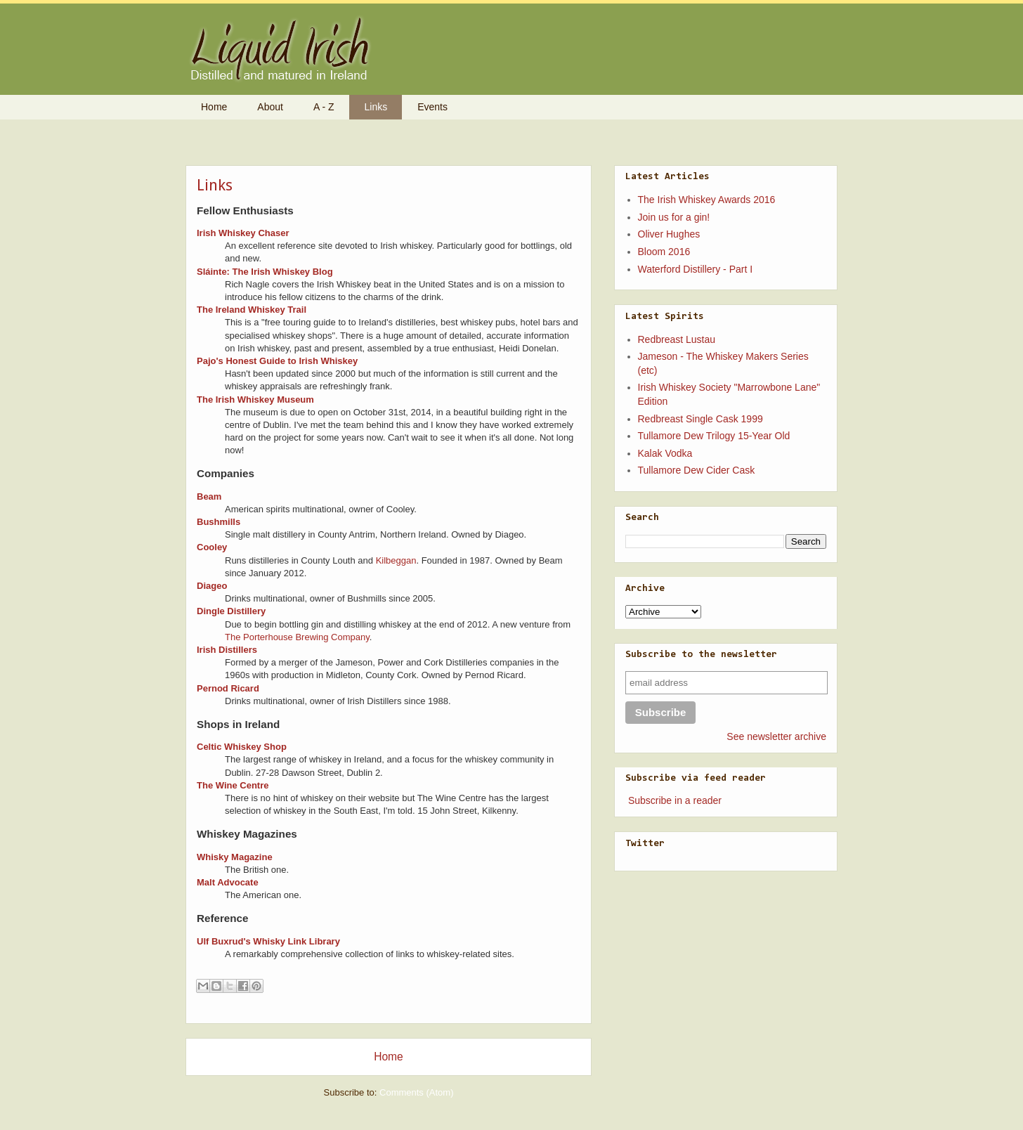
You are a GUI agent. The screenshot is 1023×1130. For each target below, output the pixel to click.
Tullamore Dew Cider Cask (696, 470)
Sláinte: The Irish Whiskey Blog (265, 271)
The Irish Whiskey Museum (255, 399)
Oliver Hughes (669, 234)
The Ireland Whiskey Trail (251, 309)
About (270, 106)
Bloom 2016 (664, 251)
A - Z (323, 106)
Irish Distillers (227, 649)
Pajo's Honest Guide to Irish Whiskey (277, 361)
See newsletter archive (776, 736)
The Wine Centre (232, 785)
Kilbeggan (396, 560)
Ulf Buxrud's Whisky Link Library (268, 941)
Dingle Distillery (231, 611)
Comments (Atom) (416, 1092)
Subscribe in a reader (675, 800)
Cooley (212, 547)
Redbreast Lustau (677, 339)
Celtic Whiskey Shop (242, 746)
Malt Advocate (228, 882)
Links (376, 106)
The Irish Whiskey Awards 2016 (707, 199)
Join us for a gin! (674, 217)
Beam (209, 496)
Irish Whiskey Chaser (243, 233)
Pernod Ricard (228, 688)
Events (432, 106)
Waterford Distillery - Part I (695, 269)
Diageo (212, 585)
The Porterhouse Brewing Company (297, 637)
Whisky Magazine (235, 857)
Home (214, 106)
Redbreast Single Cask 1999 (700, 418)
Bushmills (218, 522)
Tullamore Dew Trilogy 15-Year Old (714, 435)
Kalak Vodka (665, 453)
